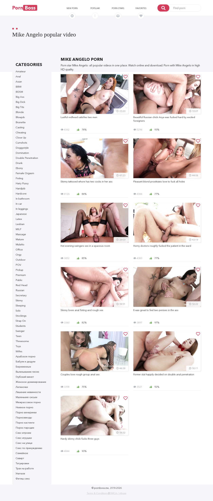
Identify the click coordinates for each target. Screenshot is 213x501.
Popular (95, 8)
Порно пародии (25, 427)
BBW (19, 86)
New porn (72, 8)
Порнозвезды (24, 417)
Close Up (21, 137)
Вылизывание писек (27, 371)
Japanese (21, 213)
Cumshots (21, 142)
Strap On (21, 320)
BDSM (19, 91)
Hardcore (21, 193)
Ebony (19, 168)
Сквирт (20, 458)
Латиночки (22, 387)
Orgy (18, 254)
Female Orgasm (25, 173)
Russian (20, 290)
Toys (18, 346)
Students (21, 325)
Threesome (22, 341)
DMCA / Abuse (118, 493)
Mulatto (20, 244)
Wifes (19, 351)
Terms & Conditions (97, 493)
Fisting (19, 178)
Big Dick (20, 101)
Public (19, 280)
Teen (18, 336)
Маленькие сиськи (26, 397)
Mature (20, 239)
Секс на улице (24, 443)
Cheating (21, 132)
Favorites (141, 8)
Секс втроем (23, 432)
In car (19, 203)
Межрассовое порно (28, 402)
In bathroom (23, 198)
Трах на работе (25, 468)
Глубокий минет (25, 376)
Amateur (21, 71)
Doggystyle (22, 147)
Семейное (22, 453)
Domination (22, 152)
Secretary (21, 295)
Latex (19, 219)
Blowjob (20, 117)
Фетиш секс (23, 478)
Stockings (21, 315)
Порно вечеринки (26, 412)
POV (18, 264)
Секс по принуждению (29, 448)
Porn (24, 8)
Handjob (20, 188)
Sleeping (20, 305)
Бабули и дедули (25, 361)
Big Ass (20, 96)
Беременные (23, 366)
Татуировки (22, 463)
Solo (18, 310)
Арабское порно (26, 356)
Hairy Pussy (22, 183)
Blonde (20, 112)
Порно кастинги (25, 422)
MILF (18, 229)
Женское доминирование (31, 381)
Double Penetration (27, 157)
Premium (21, 275)
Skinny (19, 300)
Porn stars (118, 8)
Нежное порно (24, 407)
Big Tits (20, 107)
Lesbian (20, 224)
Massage (21, 234)
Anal (18, 76)
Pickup (19, 269)
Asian (19, 81)
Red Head (21, 285)
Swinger (20, 331)
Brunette (21, 122)
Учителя (20, 473)
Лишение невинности (28, 392)
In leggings (22, 208)
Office (19, 249)
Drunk (19, 163)
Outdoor (20, 259)
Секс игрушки (24, 437)
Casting (20, 127)
